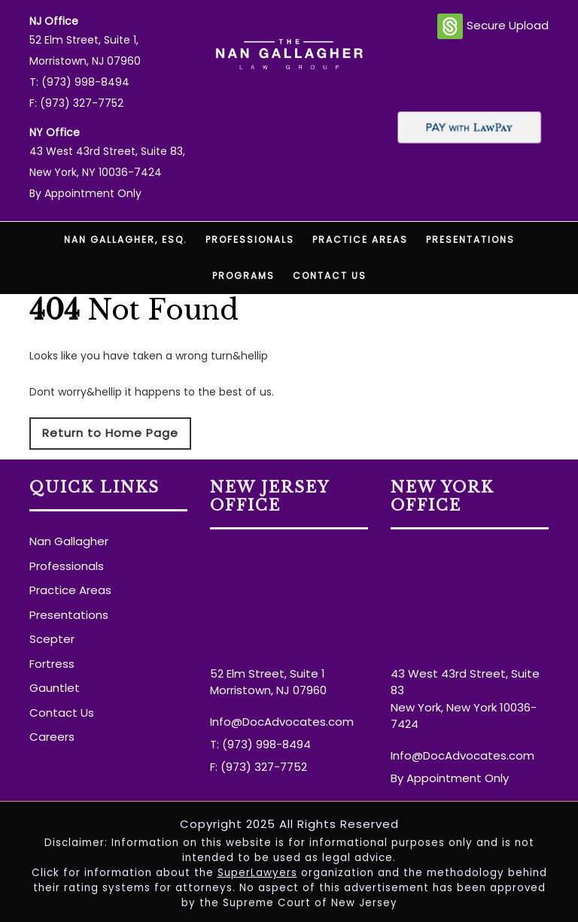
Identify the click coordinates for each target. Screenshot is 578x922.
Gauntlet (54, 688)
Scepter (52, 639)
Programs (243, 275)
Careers (52, 737)
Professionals (249, 239)
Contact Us (330, 275)
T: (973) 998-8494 (79, 81)
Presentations (470, 239)
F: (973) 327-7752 (76, 103)
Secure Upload (493, 26)
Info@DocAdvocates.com (282, 721)
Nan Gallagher (68, 541)
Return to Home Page (110, 433)
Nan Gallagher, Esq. (125, 239)
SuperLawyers (257, 873)
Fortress (52, 664)
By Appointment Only (85, 193)
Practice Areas (360, 239)
